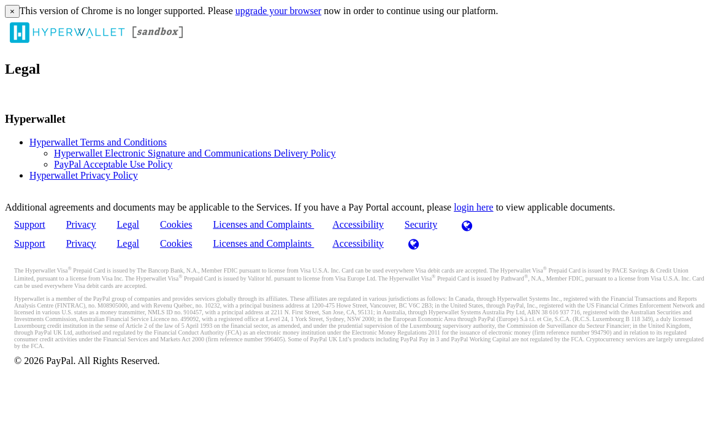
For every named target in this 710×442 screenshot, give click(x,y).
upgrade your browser (278, 11)
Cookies (176, 224)
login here (473, 207)
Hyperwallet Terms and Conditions (98, 142)
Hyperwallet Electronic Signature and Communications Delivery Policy (194, 153)
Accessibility (358, 224)
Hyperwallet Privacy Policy (83, 175)
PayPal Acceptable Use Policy (113, 164)
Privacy (81, 224)
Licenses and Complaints (263, 224)
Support (29, 224)
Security (421, 224)
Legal (128, 224)
